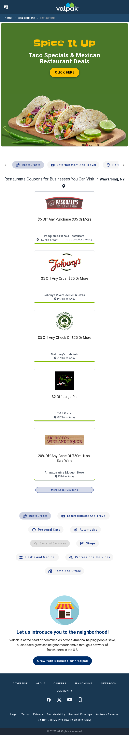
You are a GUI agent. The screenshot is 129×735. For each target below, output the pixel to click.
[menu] (6, 7)
